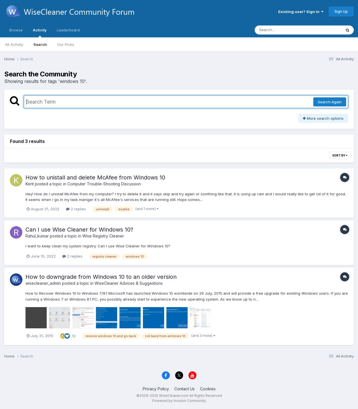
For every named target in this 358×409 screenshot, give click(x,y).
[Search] (282, 30)
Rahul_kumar (37, 236)
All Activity (14, 44)
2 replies (76, 209)
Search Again (330, 102)
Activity (40, 32)
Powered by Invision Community (179, 401)
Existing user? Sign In (300, 11)
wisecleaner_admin (43, 283)
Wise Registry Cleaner (103, 236)
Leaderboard (68, 30)
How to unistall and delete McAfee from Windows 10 (95, 177)
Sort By (340, 155)
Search (40, 44)
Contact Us (184, 388)
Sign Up (341, 11)
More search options (323, 118)
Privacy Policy (156, 388)
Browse (16, 30)
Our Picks (65, 44)
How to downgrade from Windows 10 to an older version (101, 276)
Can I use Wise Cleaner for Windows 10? (79, 229)
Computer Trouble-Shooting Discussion (104, 183)
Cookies (208, 388)
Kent (29, 183)
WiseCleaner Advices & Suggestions (129, 283)
